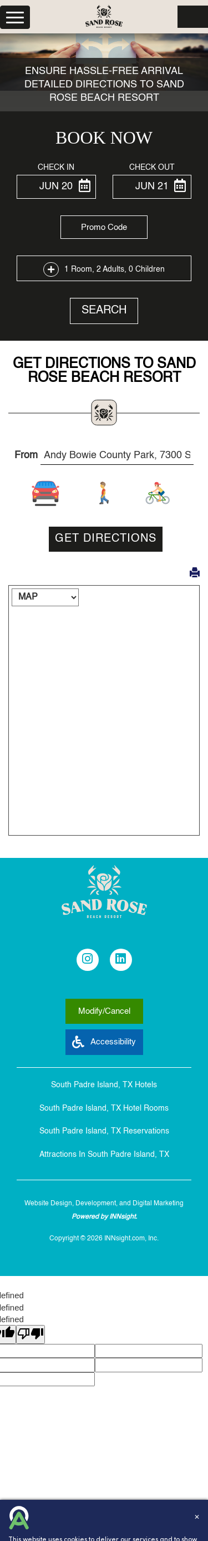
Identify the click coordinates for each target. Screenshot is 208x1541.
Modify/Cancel (104, 1011)
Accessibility (104, 1042)
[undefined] (30, 1334)
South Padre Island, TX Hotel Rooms (104, 1108)
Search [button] (104, 310)
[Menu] (15, 17)
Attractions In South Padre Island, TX (104, 1155)
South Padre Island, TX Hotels (104, 1085)
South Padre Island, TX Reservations (104, 1131)
